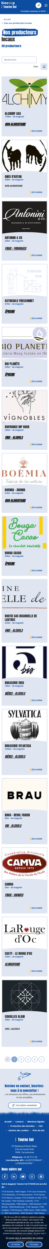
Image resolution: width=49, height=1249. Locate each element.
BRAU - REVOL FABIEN (17, 815)
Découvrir (37, 131)
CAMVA (9, 884)
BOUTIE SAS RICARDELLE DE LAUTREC (21, 618)
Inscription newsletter (24, 1105)
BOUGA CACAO (13, 553)
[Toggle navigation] (46, 6)
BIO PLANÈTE (12, 364)
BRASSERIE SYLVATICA (18, 746)
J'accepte (34, 1244)
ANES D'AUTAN (13, 177)
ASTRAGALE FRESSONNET (19, 301)
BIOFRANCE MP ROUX (17, 427)
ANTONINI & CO (13, 238)
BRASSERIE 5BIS (14, 683)
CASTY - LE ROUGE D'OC (18, 953)
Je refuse (15, 1244)
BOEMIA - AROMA (15, 490)
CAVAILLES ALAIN (15, 1016)
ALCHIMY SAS (13, 114)
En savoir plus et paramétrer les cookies (24, 1238)
